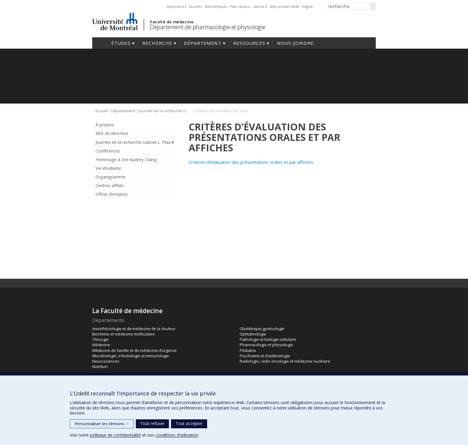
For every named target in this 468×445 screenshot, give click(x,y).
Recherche (157, 43)
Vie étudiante (108, 168)
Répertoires (176, 6)
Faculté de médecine (171, 21)
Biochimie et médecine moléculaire (123, 334)
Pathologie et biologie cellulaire (268, 339)
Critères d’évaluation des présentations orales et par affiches (251, 162)
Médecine (101, 344)
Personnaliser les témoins (102, 423)
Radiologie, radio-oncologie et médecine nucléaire (285, 361)
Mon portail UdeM (284, 6)
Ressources (249, 43)
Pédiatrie (248, 350)
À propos (105, 124)
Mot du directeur (112, 133)
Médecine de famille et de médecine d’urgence (134, 350)
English (307, 6)
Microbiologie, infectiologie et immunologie (130, 355)
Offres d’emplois (112, 194)
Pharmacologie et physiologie (266, 344)
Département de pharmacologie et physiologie (207, 27)
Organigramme (110, 177)
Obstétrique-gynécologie (262, 328)
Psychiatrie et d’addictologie (265, 355)
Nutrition (100, 366)
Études (121, 43)
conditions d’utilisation (177, 435)
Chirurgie (100, 339)
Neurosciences (105, 361)
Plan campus (240, 6)
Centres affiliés (110, 185)
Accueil (100, 43)
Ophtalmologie (253, 334)
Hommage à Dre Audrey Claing (126, 159)
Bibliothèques (216, 6)
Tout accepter (189, 423)
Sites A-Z (260, 6)
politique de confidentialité (115, 435)
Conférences (108, 151)
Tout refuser (152, 423)
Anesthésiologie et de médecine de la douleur (134, 328)
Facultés (195, 6)
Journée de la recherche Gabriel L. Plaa (164, 110)
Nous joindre (295, 43)
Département (202, 43)
